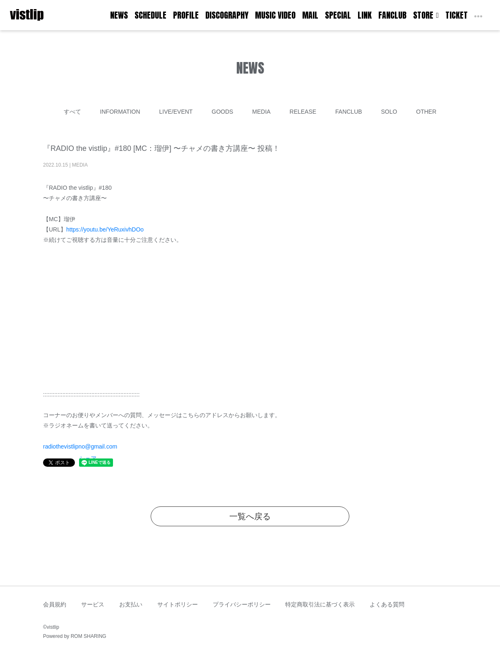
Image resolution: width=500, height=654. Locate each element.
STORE (426, 15)
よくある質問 (387, 604)
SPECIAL (338, 15)
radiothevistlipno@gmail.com (80, 446)
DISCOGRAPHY (226, 15)
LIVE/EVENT (175, 111)
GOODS (222, 111)
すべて (72, 111)
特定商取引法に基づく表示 (320, 604)
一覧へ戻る (250, 516)
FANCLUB (392, 15)
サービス (92, 604)
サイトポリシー (177, 604)
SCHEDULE (150, 15)
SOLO (389, 111)
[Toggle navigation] (48, 15)
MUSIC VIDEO (275, 15)
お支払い (130, 604)
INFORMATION (120, 111)
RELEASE (303, 111)
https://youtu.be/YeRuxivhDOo (105, 229)
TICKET (456, 15)
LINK (365, 15)
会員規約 (54, 604)
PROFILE (186, 15)
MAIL (310, 15)
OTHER (426, 111)
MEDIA (261, 111)
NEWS (119, 15)
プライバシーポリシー (242, 604)
